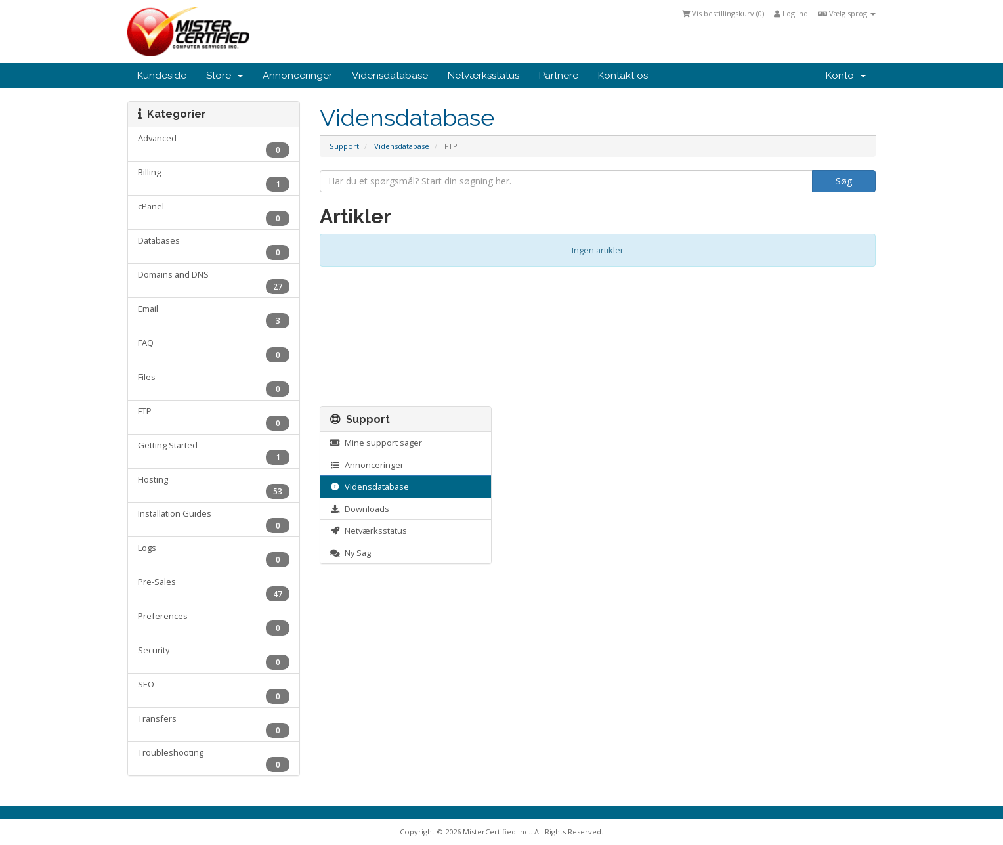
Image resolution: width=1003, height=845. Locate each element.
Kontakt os (623, 75)
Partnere (558, 75)
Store (224, 75)
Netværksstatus (483, 75)
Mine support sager (376, 442)
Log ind (791, 13)
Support (344, 146)
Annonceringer (297, 75)
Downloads (359, 509)
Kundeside (161, 75)
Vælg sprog (847, 13)
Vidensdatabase (390, 75)
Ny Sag (350, 553)
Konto (846, 75)
